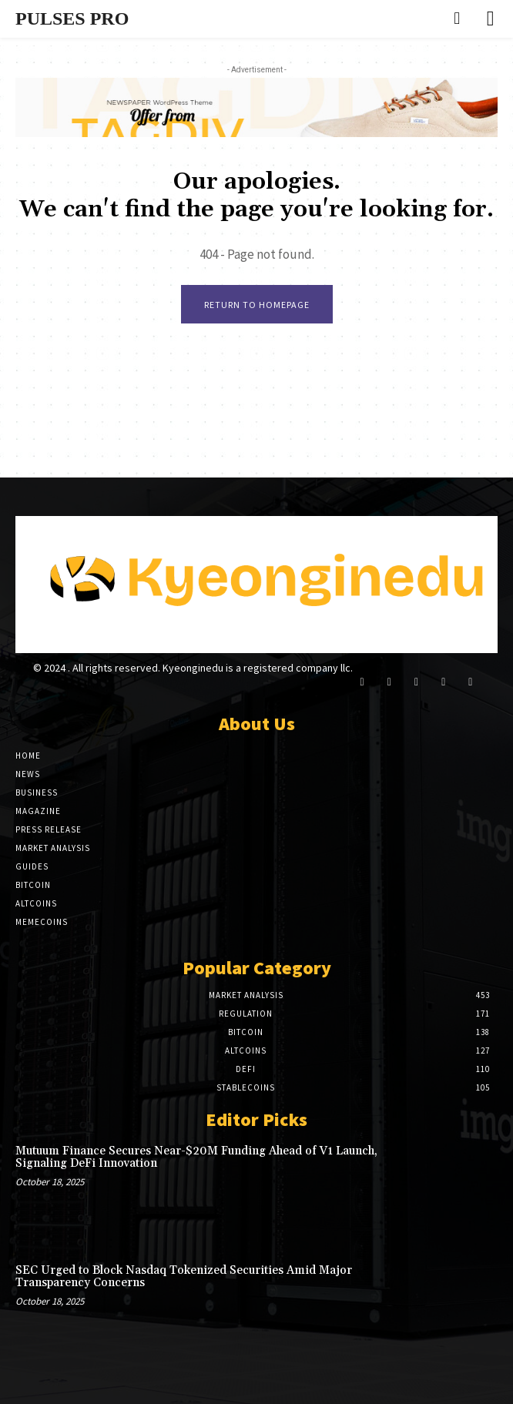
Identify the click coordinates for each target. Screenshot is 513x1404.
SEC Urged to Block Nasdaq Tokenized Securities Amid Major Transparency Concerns (183, 1277)
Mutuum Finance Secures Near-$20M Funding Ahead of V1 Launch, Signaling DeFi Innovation (196, 1157)
